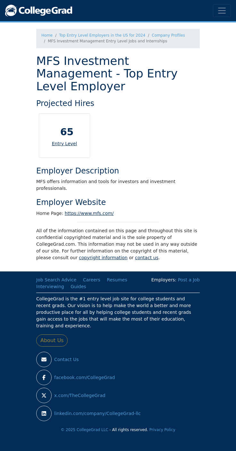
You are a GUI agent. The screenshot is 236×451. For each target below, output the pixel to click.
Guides (78, 286)
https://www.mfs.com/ (89, 213)
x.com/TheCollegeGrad (79, 395)
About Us (51, 340)
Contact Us (66, 359)
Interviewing (50, 286)
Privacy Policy (162, 430)
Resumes (117, 279)
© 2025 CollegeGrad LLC (84, 430)
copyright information (103, 257)
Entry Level (64, 143)
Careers (91, 279)
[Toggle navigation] (222, 10)
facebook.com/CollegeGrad (84, 377)
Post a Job (189, 279)
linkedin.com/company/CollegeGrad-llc (97, 413)
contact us (146, 257)
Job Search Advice (56, 279)
